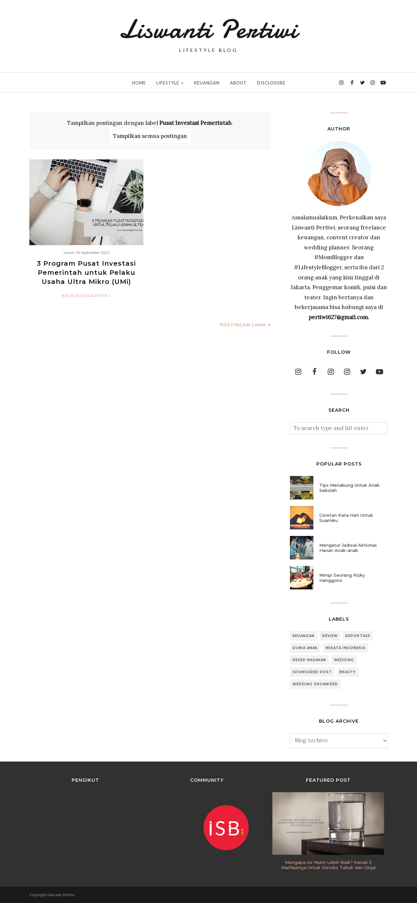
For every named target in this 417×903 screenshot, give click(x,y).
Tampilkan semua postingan (150, 136)
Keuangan (303, 636)
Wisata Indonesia (345, 648)
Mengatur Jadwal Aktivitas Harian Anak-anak (348, 547)
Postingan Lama (243, 324)
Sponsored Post (312, 672)
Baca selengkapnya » (86, 295)
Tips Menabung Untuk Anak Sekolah (349, 487)
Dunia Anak (305, 648)
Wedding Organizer (315, 684)
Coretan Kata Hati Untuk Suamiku (346, 517)
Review (330, 636)
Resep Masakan (309, 660)
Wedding (344, 660)
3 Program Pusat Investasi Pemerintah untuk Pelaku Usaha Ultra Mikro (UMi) (86, 272)
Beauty (347, 672)
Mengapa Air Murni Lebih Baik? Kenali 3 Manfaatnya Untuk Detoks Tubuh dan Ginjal (328, 865)
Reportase (357, 636)
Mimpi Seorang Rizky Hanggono (342, 577)
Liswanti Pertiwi (208, 29)
